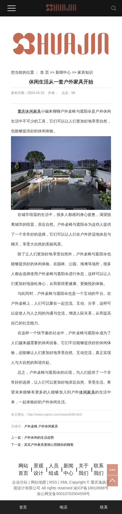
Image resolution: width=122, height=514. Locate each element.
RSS (53, 482)
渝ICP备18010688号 (91, 488)
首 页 (44, 72)
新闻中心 (63, 72)
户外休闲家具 (48, 426)
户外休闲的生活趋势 (39, 437)
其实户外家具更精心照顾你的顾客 (49, 445)
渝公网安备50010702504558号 (63, 494)
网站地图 (39, 482)
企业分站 (19, 482)
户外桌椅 (30, 426)
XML (64, 482)
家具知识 (85, 72)
